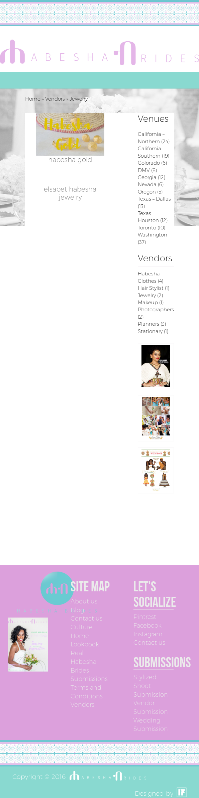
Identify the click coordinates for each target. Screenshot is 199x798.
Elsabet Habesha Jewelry (70, 193)
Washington (152, 234)
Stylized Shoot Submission (150, 686)
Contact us (86, 618)
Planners (148, 324)
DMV (144, 170)
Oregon (147, 192)
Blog (77, 610)
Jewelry (147, 295)
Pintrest (144, 617)
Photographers (156, 309)
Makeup (148, 302)
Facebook (147, 625)
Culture (82, 627)
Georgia (147, 177)
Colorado (149, 163)
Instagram (148, 634)
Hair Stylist (151, 288)
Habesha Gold (70, 160)
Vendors (55, 99)
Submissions (89, 679)
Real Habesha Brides (83, 661)
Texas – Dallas (154, 199)
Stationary (150, 331)
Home (32, 99)
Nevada (147, 184)
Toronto (147, 227)
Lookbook (85, 644)
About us (84, 601)
